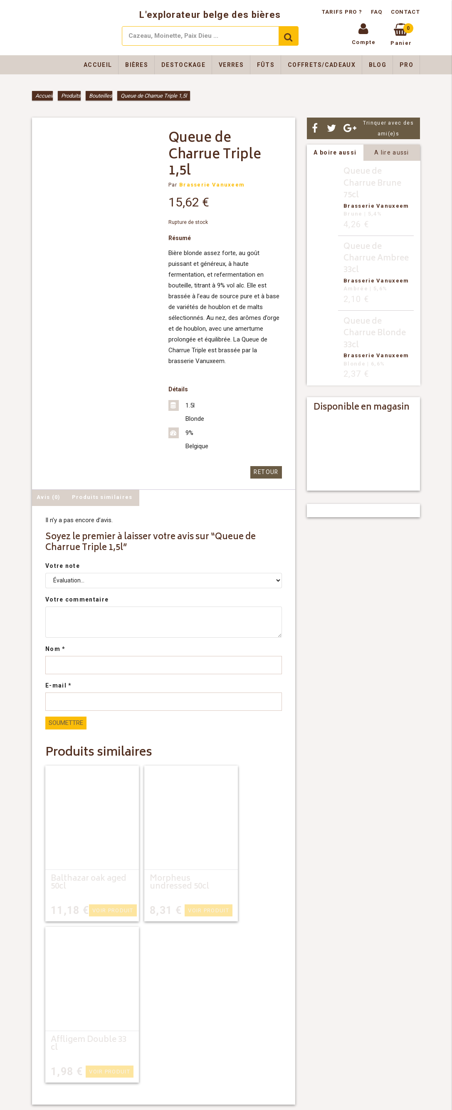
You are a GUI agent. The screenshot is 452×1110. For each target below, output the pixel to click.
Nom (55, 648)
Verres (231, 64)
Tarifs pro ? (343, 12)
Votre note (62, 565)
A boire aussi (335, 152)
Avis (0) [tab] (48, 497)
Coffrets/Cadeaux (322, 64)
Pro (406, 64)
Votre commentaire (77, 599)
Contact (405, 12)
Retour (267, 472)
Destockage (183, 64)
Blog (377, 64)
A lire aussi (391, 152)
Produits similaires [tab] (102, 497)
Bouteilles (100, 96)
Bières (136, 64)
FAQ (377, 12)
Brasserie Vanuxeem (212, 185)
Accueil (98, 64)
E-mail (58, 685)
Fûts (265, 64)
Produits (71, 96)
